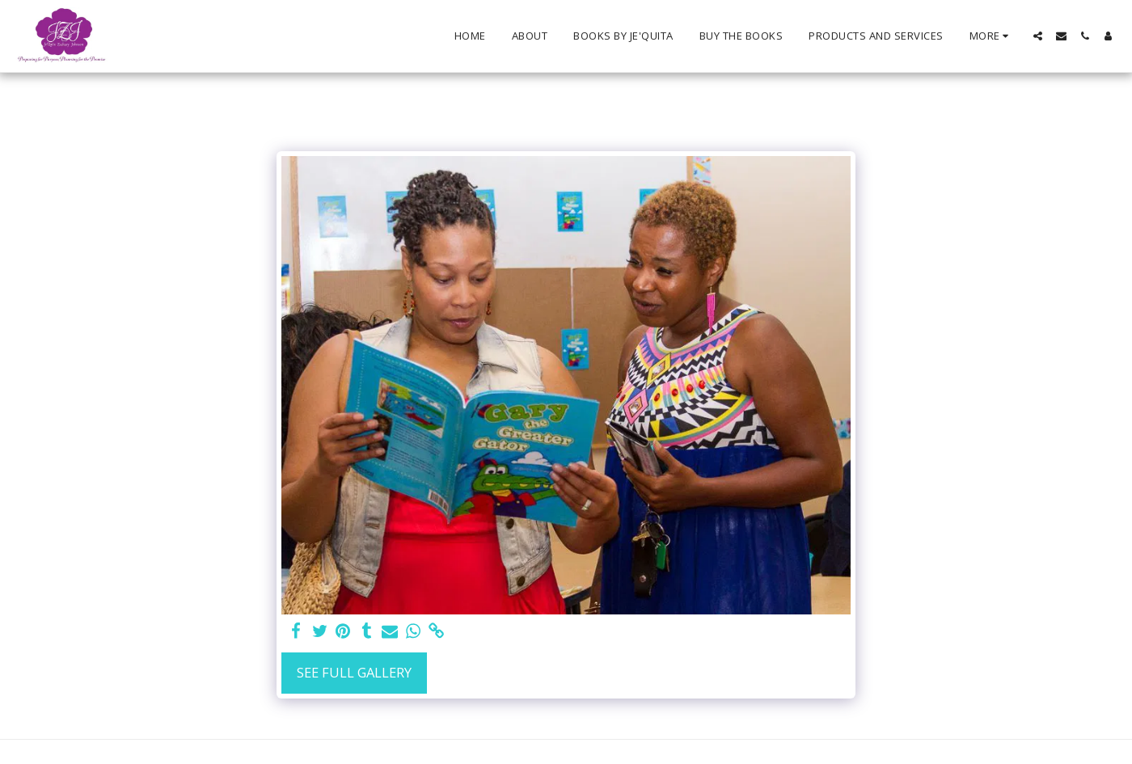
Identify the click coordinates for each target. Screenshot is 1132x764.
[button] (1038, 36)
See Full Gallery (354, 672)
